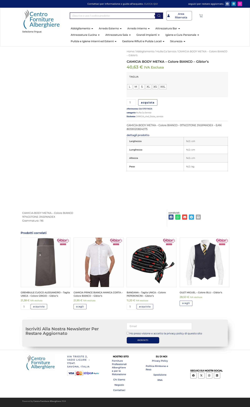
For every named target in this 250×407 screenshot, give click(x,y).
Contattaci (119, 390)
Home (130, 51)
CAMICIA (140, 116)
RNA (159, 380)
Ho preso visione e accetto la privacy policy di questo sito (165, 333)
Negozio (119, 384)
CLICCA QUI (151, 3)
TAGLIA (134, 76)
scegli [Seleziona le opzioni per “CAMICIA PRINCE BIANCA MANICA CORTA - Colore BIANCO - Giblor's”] (80, 306)
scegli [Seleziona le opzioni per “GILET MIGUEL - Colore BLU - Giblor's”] (186, 303)
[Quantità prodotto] (131, 102)
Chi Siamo (119, 379)
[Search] (159, 16)
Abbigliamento (145, 51)
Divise (152, 116)
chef (147, 116)
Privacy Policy (160, 360)
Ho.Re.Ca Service (166, 51)
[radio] (129, 86)
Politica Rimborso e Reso (157, 368)
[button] (171, 217)
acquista (148, 102)
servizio (159, 116)
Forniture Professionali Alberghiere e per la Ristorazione (119, 367)
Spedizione (159, 374)
